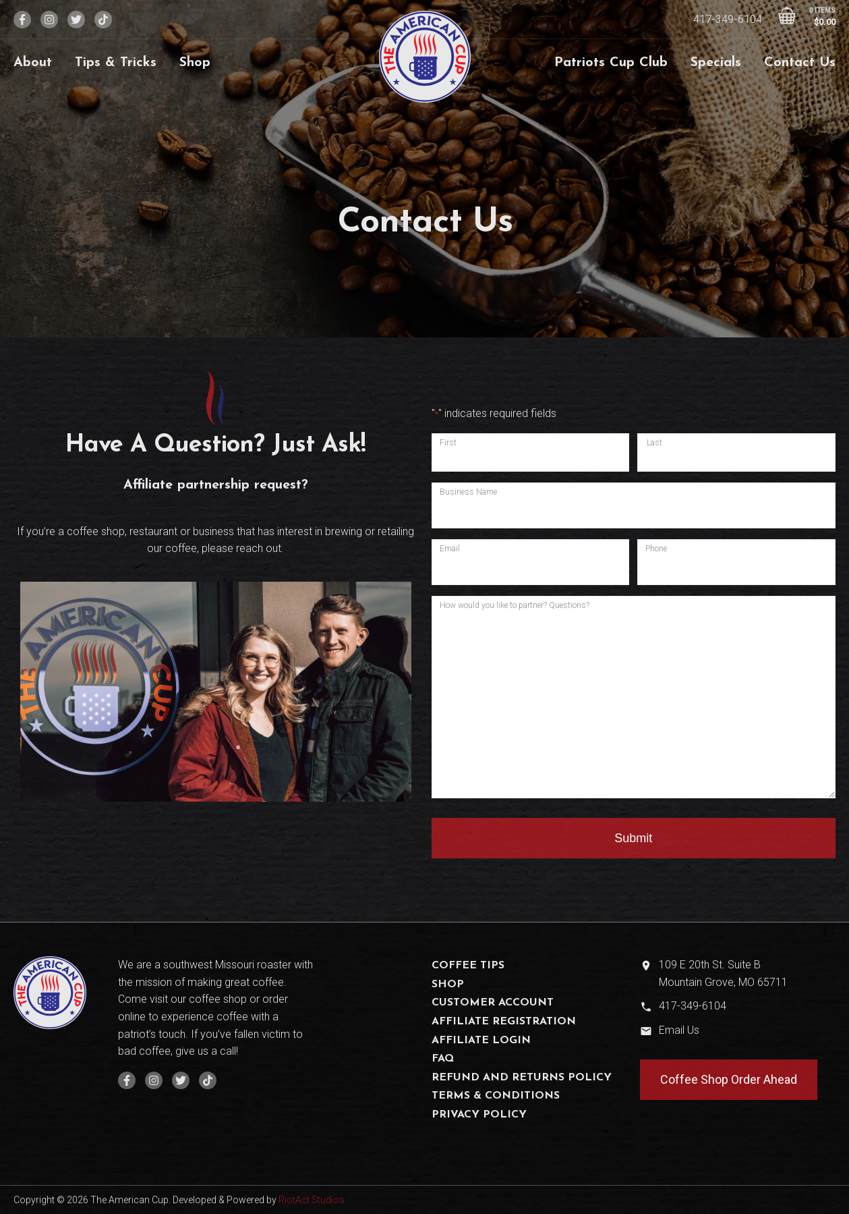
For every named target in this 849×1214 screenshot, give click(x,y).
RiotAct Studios (312, 1199)
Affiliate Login (481, 1040)
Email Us (679, 1030)
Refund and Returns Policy (522, 1077)
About (32, 63)
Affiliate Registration (504, 1021)
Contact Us (800, 63)
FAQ (443, 1058)
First (448, 442)
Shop (194, 63)
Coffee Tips (468, 965)
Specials (716, 63)
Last (654, 442)
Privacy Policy (479, 1114)
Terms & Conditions (496, 1096)
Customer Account (493, 1002)
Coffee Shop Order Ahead (728, 1079)
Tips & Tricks (115, 63)
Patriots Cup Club (611, 63)
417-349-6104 (727, 19)
